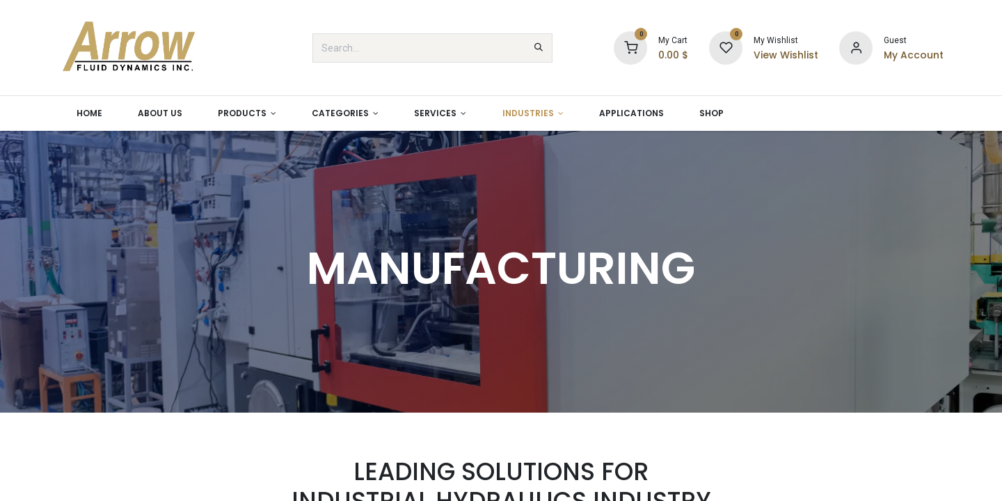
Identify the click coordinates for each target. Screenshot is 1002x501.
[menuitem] (89, 113)
